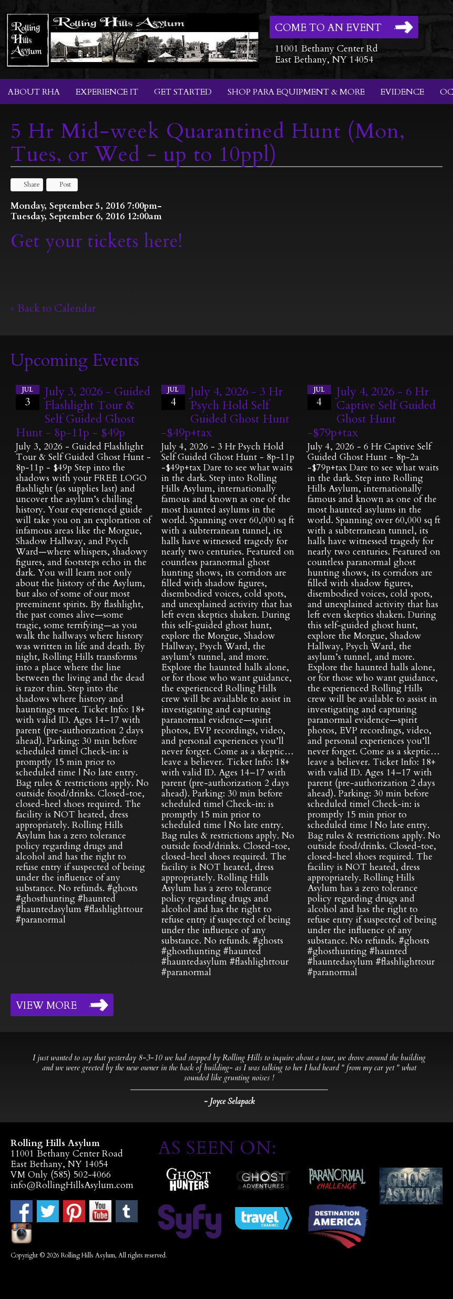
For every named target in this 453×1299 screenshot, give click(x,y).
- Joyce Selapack (229, 1101)
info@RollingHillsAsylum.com (72, 1185)
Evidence (402, 92)
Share (27, 184)
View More (46, 1005)
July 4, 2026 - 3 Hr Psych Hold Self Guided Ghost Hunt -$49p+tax (225, 412)
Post (60, 184)
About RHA (34, 92)
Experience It (107, 92)
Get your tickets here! (97, 241)
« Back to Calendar (53, 308)
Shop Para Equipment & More (296, 92)
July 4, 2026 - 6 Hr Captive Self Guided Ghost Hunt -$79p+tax (371, 412)
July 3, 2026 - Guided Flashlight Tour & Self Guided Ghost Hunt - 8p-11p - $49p (83, 412)
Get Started (183, 92)
